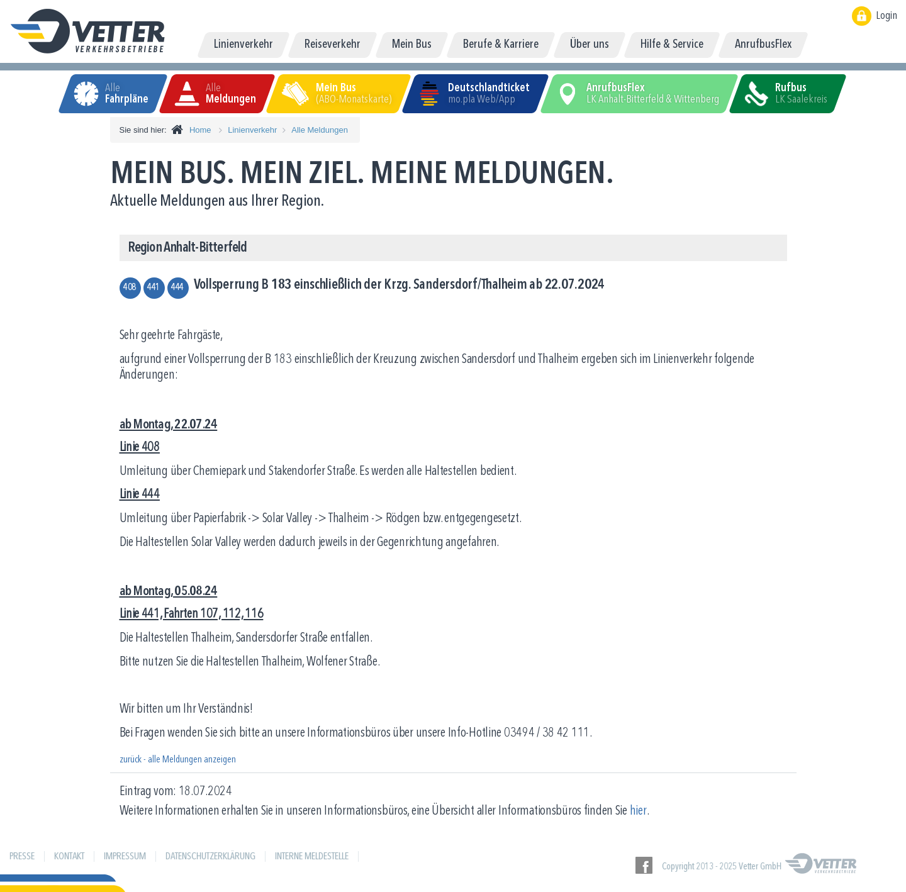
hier (638, 811)
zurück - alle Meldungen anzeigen (178, 760)
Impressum (125, 857)
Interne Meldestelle (312, 857)
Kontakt (69, 857)
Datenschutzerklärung (210, 857)
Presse (22, 857)
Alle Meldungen (319, 130)
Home (200, 130)
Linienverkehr (252, 130)
